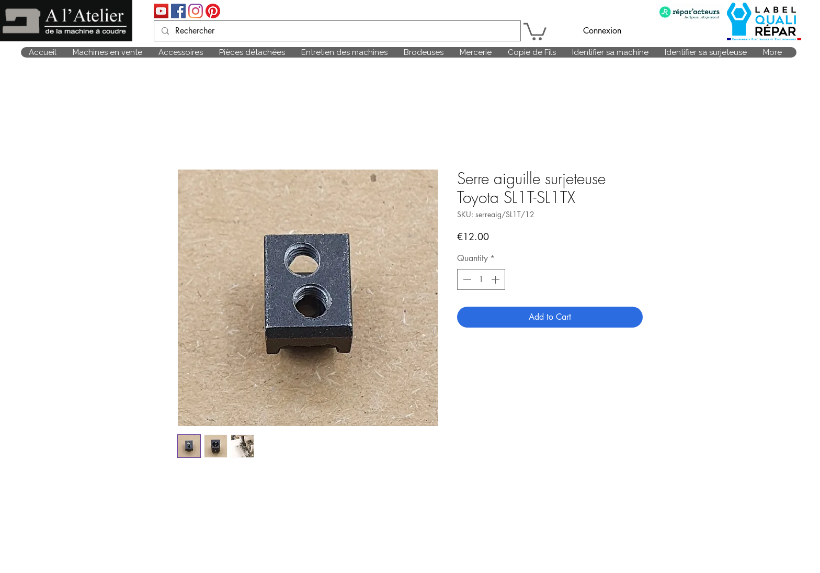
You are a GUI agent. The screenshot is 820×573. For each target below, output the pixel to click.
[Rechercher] (336, 31)
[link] (534, 30)
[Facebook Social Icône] (178, 11)
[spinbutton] (481, 279)
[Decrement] (466, 279)
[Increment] (496, 279)
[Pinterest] (213, 11)
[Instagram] (195, 11)
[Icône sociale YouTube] (161, 11)
